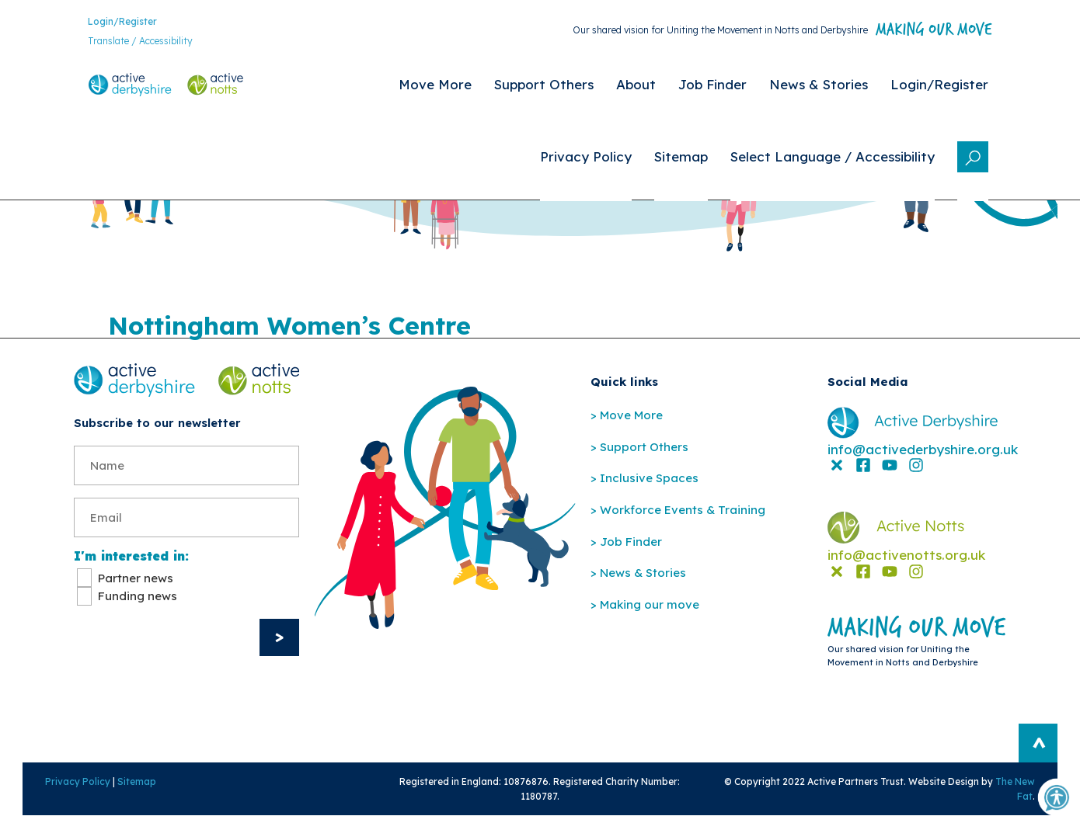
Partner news (135, 583)
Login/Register (108, 23)
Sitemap (119, 787)
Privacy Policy (60, 787)
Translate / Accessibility (126, 43)
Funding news (137, 601)
